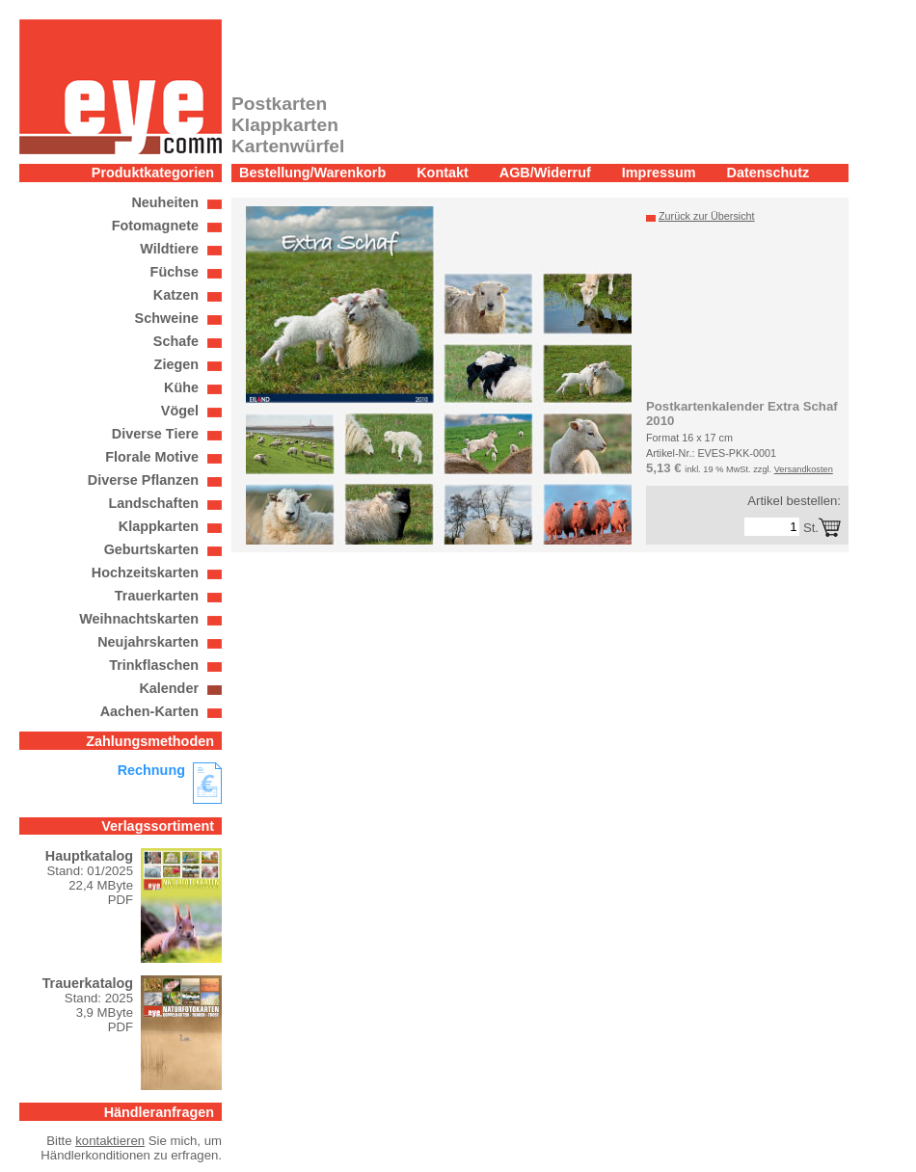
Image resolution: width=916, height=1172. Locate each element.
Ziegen (176, 364)
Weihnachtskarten (139, 618)
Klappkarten (159, 526)
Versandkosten (803, 469)
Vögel (180, 410)
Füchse (174, 272)
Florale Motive (152, 457)
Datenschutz (768, 172)
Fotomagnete (155, 225)
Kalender (169, 688)
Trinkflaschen (154, 665)
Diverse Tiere (155, 433)
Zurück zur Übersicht (707, 216)
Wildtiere (169, 248)
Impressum (659, 172)
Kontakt (443, 172)
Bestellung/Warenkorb (312, 172)
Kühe (181, 387)
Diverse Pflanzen (143, 480)
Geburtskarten (151, 549)
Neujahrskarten (148, 642)
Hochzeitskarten (145, 572)
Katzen (176, 295)
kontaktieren (110, 1140)
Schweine (167, 318)
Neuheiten (165, 202)
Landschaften (153, 503)
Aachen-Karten (149, 711)
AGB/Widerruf (545, 172)
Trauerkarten (157, 595)
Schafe (176, 341)
